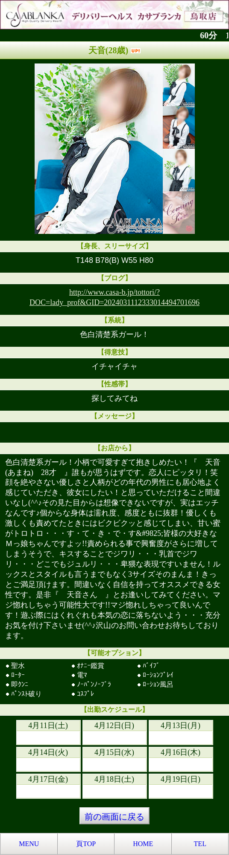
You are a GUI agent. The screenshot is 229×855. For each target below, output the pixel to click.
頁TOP (86, 843)
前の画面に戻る (114, 816)
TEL (200, 843)
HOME (143, 843)
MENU (29, 843)
